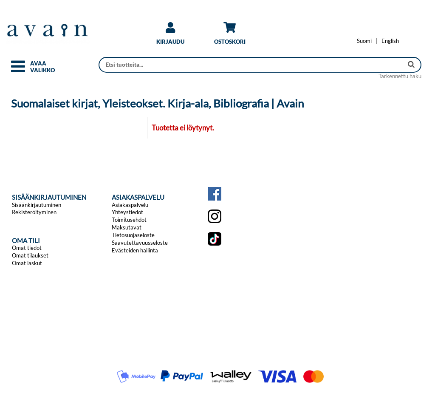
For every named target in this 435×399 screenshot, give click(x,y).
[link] (170, 36)
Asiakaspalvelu (130, 204)
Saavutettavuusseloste (140, 242)
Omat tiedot (27, 247)
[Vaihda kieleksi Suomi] (364, 40)
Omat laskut (27, 263)
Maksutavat (126, 227)
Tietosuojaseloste (133, 235)
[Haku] (251, 65)
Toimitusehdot (129, 219)
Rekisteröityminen (34, 212)
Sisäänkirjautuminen (36, 204)
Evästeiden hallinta (135, 250)
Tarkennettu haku (400, 76)
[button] (18, 70)
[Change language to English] (390, 40)
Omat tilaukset (30, 255)
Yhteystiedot (127, 212)
